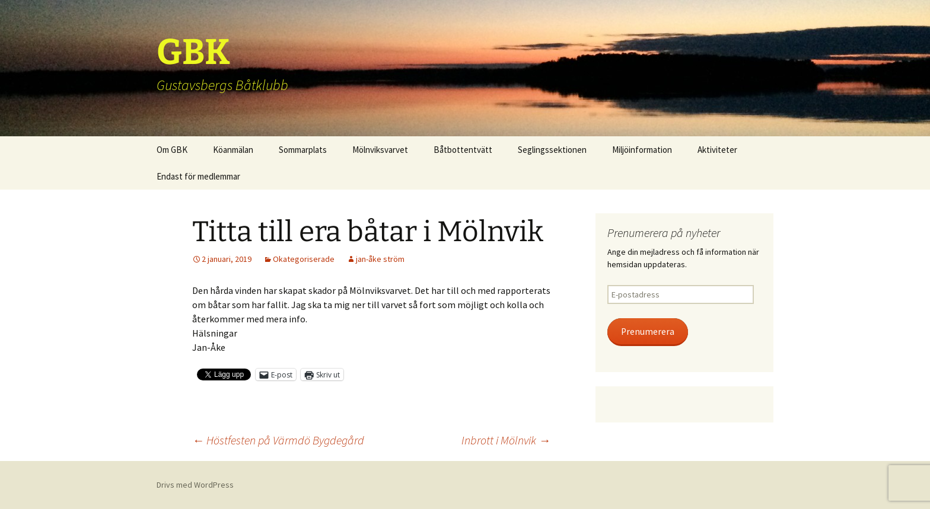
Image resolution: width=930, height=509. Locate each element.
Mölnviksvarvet (380, 149)
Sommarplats (303, 149)
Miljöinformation (642, 149)
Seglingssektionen (552, 149)
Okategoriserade (304, 259)
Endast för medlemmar (198, 176)
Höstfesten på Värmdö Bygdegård (278, 440)
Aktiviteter (717, 149)
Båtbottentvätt (463, 149)
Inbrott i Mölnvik (505, 440)
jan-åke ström (380, 259)
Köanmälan (233, 149)
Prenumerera (647, 331)
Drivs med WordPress (195, 484)
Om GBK (172, 149)
